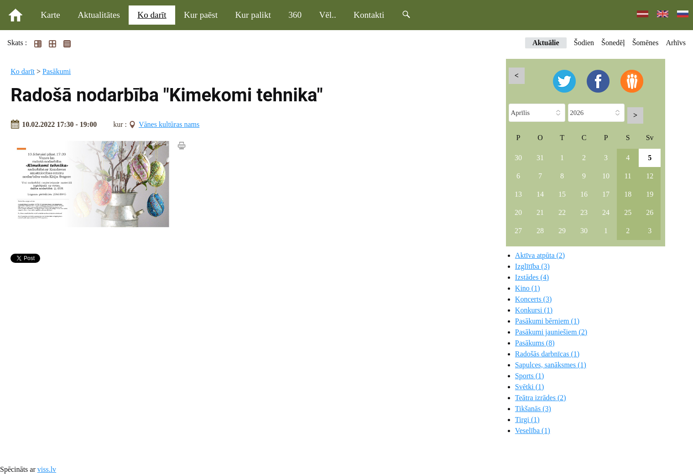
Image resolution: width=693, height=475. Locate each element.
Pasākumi (56, 71)
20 (518, 212)
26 (649, 212)
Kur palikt (253, 15)
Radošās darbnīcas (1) (547, 354)
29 (562, 231)
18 (627, 194)
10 (606, 176)
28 (540, 231)
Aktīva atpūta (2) (540, 255)
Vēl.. (327, 15)
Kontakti (369, 15)
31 (540, 158)
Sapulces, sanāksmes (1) (550, 365)
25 (627, 212)
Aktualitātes (99, 15)
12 (649, 176)
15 (562, 194)
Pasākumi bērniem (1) (547, 321)
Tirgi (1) (527, 419)
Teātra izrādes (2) (540, 398)
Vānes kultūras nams (169, 124)
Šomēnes (645, 43)
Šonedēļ (613, 43)
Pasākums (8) (535, 343)
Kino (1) (527, 288)
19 (649, 194)
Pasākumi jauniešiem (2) (551, 332)
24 (606, 212)
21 (540, 212)
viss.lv (46, 469)
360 (295, 15)
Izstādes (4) (532, 277)
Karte (50, 15)
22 (562, 212)
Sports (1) (529, 376)
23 (584, 212)
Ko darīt (151, 15)
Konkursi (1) (533, 310)
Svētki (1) (529, 387)
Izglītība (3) (532, 266)
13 (518, 194)
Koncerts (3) (533, 299)
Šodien (584, 43)
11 (627, 176)
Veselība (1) (532, 430)
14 (540, 194)
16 (584, 194)
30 (518, 158)
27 (518, 231)
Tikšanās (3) (533, 408)
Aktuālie (545, 43)
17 (606, 194)
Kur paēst (201, 15)
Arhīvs (676, 43)
